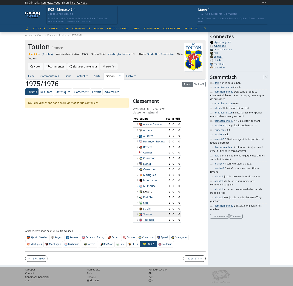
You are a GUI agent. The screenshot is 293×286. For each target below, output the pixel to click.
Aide (89, 273)
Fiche (50, 18)
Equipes (243, 18)
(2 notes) (40, 54)
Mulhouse (149, 186)
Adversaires (111, 92)
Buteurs (253, 18)
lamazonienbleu (223, 49)
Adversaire (83, 18)
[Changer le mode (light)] (264, 3)
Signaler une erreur (83, 66)
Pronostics (59, 18)
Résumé (32, 91)
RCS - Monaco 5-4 (61, 9)
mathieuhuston (223, 87)
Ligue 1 (204, 9)
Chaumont (149, 158)
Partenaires (151, 28)
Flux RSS (93, 280)
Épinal (147, 163)
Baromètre (71, 18)
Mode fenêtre (219, 216)
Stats (28, 280)
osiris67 (218, 56)
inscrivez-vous (78, 2)
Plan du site (93, 269)
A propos (30, 269)
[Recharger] (266, 77)
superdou (219, 67)
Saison (53, 28)
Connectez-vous (50, 2)
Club (65, 28)
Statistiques (62, 92)
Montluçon (150, 180)
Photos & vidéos (118, 28)
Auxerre (148, 136)
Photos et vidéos (56, 21)
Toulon (187, 84)
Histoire (131, 76)
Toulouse (149, 220)
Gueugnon (150, 169)
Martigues (149, 175)
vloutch (219, 176)
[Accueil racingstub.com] (32, 14)
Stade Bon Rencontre (160, 54)
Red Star (148, 197)
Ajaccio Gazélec (152, 124)
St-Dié (147, 208)
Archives (235, 216)
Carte (97, 76)
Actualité (86, 21)
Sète (146, 202)
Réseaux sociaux (158, 269)
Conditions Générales (37, 277)
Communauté (81, 28)
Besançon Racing (154, 141)
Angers (147, 130)
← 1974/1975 (36, 258)
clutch (217, 60)
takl (216, 53)
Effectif (96, 92)
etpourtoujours (222, 42)
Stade (92, 18)
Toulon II (199, 84)
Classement (102, 18)
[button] (119, 76)
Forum (98, 28)
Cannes (147, 152)
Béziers (147, 147)
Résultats (233, 18)
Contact (29, 273)
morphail (219, 64)
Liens (136, 28)
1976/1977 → (194, 258)
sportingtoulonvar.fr (120, 54)
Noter (35, 66)
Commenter (55, 66)
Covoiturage (171, 28)
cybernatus (220, 45)
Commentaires (73, 21)
